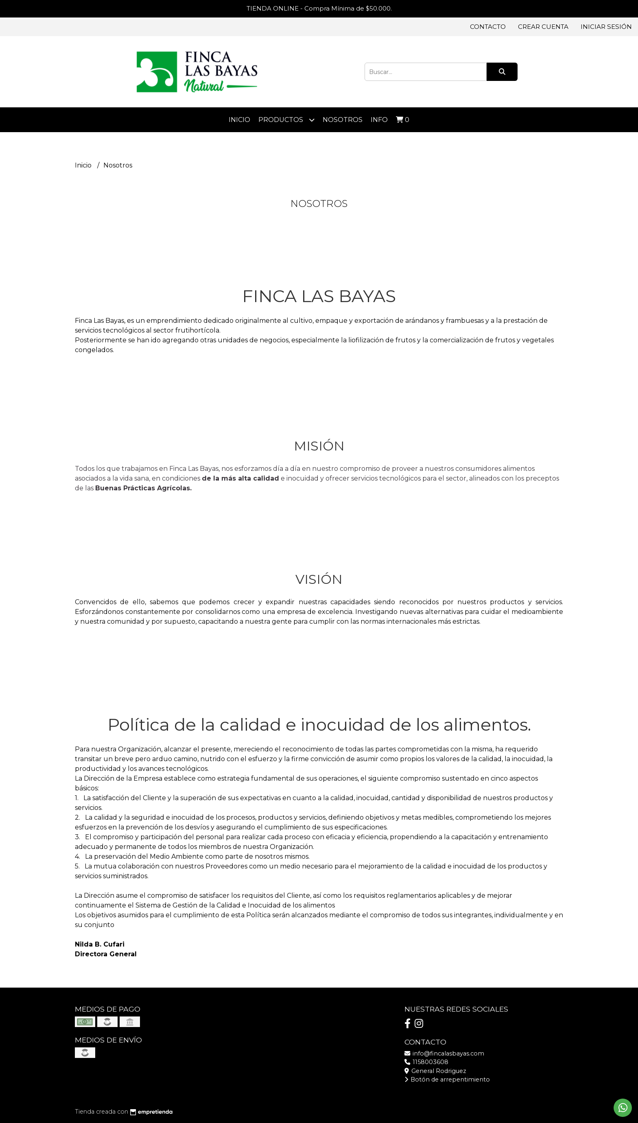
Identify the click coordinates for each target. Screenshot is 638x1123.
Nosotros (343, 120)
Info (379, 120)
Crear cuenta (543, 26)
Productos (286, 119)
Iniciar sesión (606, 26)
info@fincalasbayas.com (444, 1053)
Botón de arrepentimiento (447, 1079)
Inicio (239, 120)
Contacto (488, 26)
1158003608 (426, 1062)
